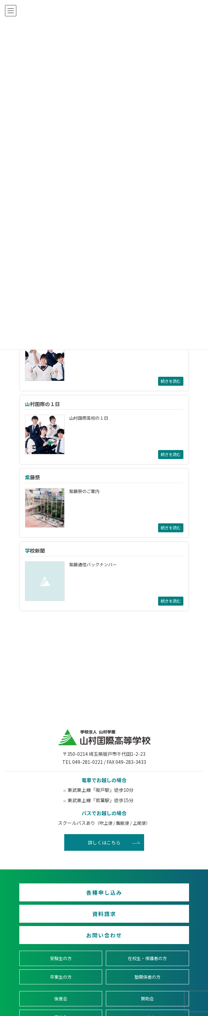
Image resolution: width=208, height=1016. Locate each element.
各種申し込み (104, 892)
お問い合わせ (104, 935)
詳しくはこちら (104, 842)
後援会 (60, 998)
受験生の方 (61, 958)
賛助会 (147, 998)
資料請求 (104, 914)
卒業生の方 (61, 977)
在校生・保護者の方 (147, 958)
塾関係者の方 (147, 977)
